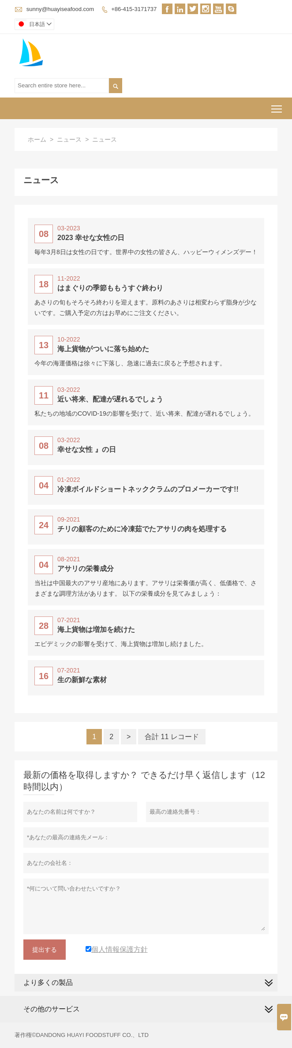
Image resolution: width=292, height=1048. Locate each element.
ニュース (69, 139)
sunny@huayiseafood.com (60, 9)
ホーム (37, 139)
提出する (44, 949)
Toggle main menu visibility (277, 105)
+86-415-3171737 (134, 9)
